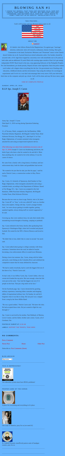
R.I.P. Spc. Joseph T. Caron (14, 89)
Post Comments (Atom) (19, 348)
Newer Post (6, 344)
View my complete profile (32, 82)
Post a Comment (7, 340)
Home (24, 344)
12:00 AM (22, 324)
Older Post (41, 344)
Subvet (37, 44)
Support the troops (17, 327)
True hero (31, 327)
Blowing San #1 (33, 7)
